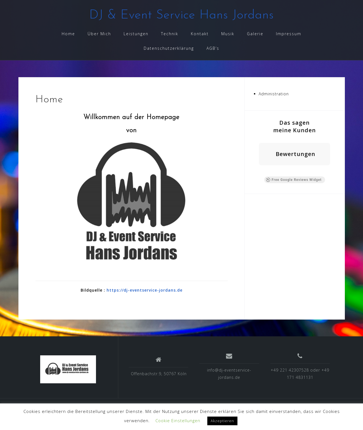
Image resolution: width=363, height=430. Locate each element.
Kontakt (200, 33)
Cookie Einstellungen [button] (177, 420)
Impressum (288, 33)
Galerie (255, 33)
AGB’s (212, 48)
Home (68, 33)
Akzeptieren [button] (222, 420)
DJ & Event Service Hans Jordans (181, 15)
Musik (227, 33)
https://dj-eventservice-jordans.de (144, 290)
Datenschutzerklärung (169, 48)
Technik (169, 33)
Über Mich (99, 33)
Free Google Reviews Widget (293, 180)
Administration (274, 93)
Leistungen (136, 33)
